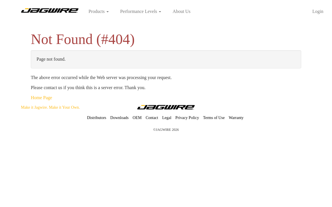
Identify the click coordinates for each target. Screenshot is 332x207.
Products (99, 11)
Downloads (119, 118)
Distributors (96, 118)
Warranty (236, 118)
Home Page (41, 97)
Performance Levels (140, 11)
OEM (137, 118)
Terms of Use (214, 118)
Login (317, 11)
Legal (166, 118)
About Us (181, 11)
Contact (152, 118)
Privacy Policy (187, 118)
